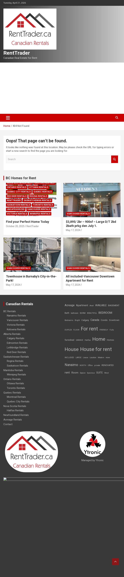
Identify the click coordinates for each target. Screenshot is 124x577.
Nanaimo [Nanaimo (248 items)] (71, 365)
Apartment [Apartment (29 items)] (82, 305)
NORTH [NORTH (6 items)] (83, 365)
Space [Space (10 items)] (83, 373)
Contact (7, 424)
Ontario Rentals (16, 187)
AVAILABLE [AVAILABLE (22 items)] (101, 305)
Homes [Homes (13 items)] (110, 340)
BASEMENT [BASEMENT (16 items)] (113, 305)
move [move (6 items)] (108, 357)
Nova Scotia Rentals (19, 183)
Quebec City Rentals (19, 192)
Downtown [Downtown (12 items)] (114, 320)
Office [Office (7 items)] (90, 365)
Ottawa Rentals (38, 187)
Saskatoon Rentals (18, 205)
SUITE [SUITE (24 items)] (99, 372)
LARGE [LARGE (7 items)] (78, 357)
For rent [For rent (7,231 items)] (89, 329)
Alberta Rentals (12, 334)
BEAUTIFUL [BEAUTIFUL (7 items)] (92, 313)
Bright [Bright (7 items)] (77, 320)
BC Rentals (9, 311)
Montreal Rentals (16, 396)
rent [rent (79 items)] (67, 372)
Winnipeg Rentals (40, 214)
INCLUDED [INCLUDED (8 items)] (69, 357)
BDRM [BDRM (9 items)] (83, 313)
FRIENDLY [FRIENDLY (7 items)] (104, 330)
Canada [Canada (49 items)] (94, 320)
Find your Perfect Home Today (27, 221)
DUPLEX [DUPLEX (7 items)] (68, 330)
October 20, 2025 (15, 226)
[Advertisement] (62, 88)
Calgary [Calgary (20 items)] (85, 320)
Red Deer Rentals (17, 196)
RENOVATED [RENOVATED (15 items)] (108, 365)
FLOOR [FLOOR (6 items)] (76, 330)
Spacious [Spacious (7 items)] (91, 373)
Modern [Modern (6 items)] (101, 357)
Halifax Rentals (15, 410)
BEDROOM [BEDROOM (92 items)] (105, 312)
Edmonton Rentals (17, 342)
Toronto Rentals (43, 205)
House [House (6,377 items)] (72, 349)
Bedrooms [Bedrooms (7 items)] (69, 320)
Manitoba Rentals (13, 370)
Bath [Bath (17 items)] (67, 313)
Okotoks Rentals (44, 183)
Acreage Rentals (12, 419)
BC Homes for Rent (21, 178)
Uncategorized (15, 209)
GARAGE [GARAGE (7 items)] (79, 340)
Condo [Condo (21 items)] (104, 320)
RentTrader (16, 53)
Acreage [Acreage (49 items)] (70, 305)
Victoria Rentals (17, 214)
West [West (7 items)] (106, 373)
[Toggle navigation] (7, 118)
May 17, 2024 (73, 230)
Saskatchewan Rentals (37, 200)
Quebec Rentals (43, 192)
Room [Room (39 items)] (74, 372)
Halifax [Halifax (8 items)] (88, 340)
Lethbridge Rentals (17, 347)
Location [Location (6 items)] (93, 357)
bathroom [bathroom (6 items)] (74, 313)
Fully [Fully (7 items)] (112, 330)
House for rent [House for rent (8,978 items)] (96, 349)
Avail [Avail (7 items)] (92, 305)
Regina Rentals (38, 196)
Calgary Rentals (15, 338)
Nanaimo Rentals (16, 315)
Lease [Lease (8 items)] (85, 357)
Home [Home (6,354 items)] (98, 339)
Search (114, 159)
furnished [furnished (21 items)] (69, 339)
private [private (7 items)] (97, 365)
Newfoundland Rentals (16, 415)
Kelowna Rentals (16, 329)
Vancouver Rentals (38, 209)
